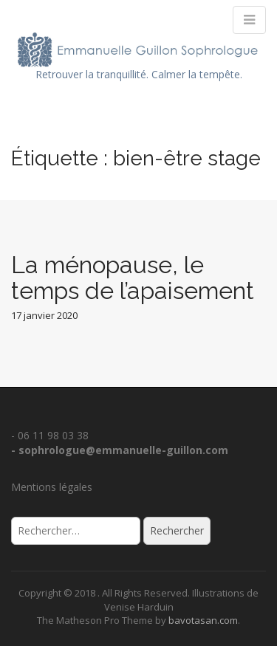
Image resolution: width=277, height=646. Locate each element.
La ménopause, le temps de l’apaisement (132, 277)
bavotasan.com (203, 620)
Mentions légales (51, 487)
